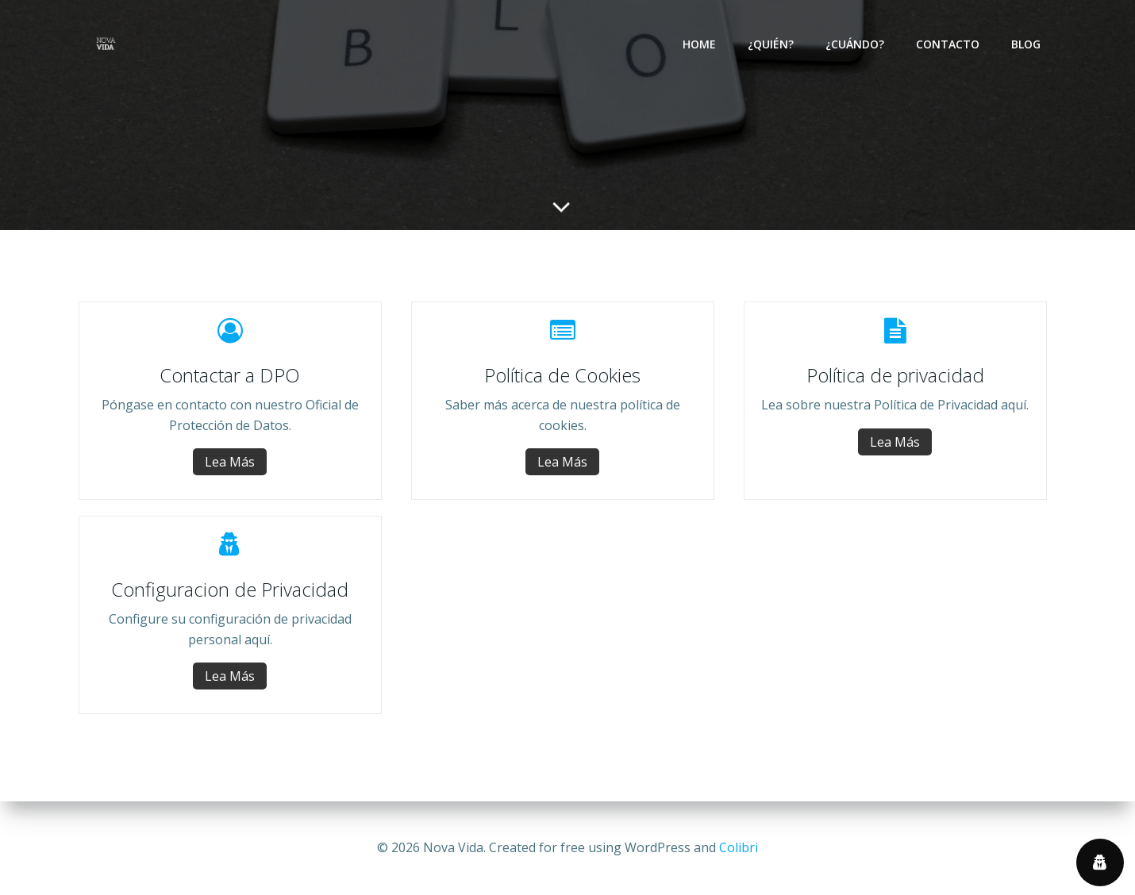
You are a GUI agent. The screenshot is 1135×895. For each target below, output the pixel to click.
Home (699, 44)
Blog (1026, 44)
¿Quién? (771, 44)
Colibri (738, 847)
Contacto (947, 44)
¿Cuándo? (854, 44)
